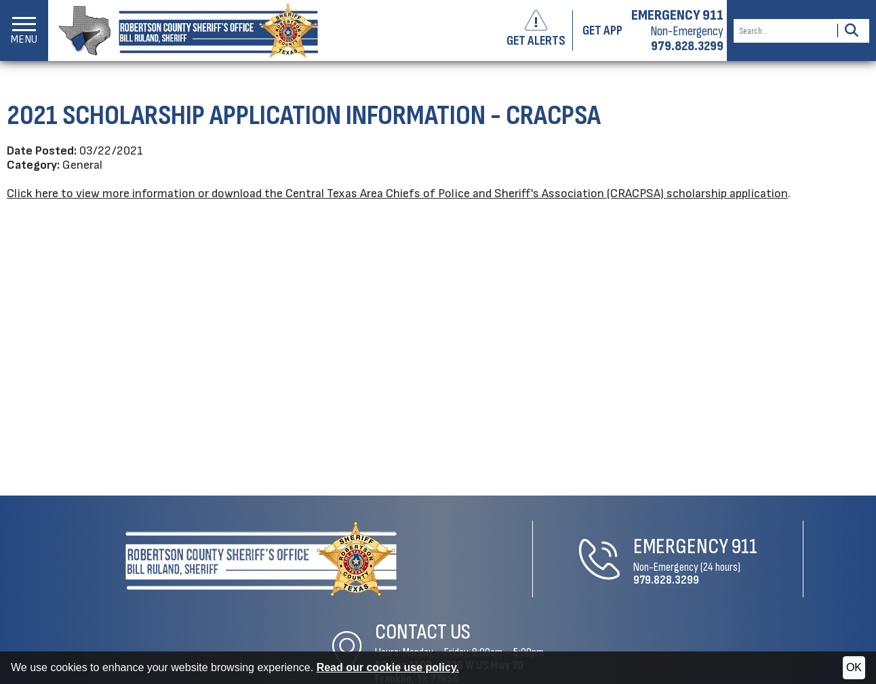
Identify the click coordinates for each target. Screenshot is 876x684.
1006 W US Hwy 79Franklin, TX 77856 (720, 578)
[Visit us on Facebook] (857, 643)
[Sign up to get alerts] (541, 30)
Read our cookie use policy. (388, 667)
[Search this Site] (783, 31)
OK (854, 667)
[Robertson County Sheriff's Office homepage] (183, 30)
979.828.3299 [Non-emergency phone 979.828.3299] (687, 46)
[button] (24, 31)
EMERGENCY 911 (677, 15)
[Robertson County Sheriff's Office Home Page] (166, 557)
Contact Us (694, 538)
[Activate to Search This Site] (851, 31)
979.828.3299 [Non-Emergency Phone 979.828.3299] (436, 578)
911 (514, 544)
